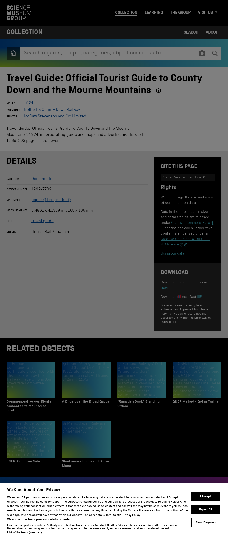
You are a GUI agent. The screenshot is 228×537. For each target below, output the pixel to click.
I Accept (205, 501)
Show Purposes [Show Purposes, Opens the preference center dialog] (206, 527)
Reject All (205, 514)
